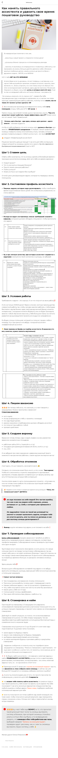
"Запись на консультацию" (33, 724)
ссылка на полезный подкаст (38, 668)
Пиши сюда (31, 690)
